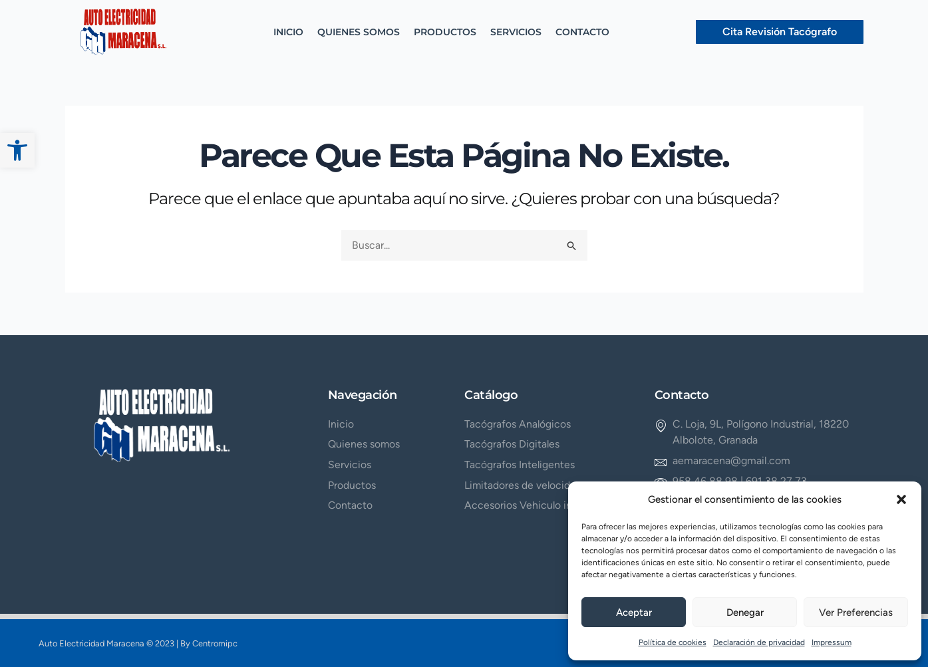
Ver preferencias (856, 612)
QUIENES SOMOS (358, 32)
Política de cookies (672, 642)
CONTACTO (582, 32)
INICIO (288, 32)
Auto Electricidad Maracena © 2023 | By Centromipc (140, 643)
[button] (17, 150)
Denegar (745, 612)
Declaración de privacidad (759, 642)
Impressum (831, 642)
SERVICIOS (515, 32)
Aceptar (634, 612)
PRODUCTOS (445, 32)
